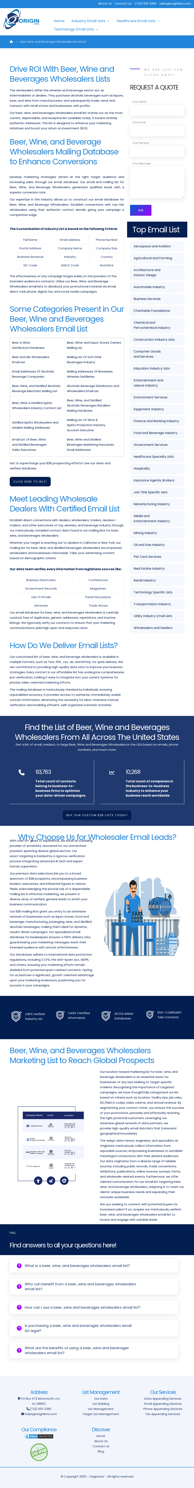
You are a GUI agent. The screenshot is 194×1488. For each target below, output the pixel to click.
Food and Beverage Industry (155, 433)
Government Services (151, 444)
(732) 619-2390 (40, 1409)
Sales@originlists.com (41, 1414)
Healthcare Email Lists (136, 20)
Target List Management (101, 1414)
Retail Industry (145, 580)
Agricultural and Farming (153, 258)
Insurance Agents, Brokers (154, 480)
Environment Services (150, 397)
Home (59, 20)
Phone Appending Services (163, 1409)
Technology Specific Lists (153, 592)
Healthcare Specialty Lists (154, 456)
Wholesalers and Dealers (153, 628)
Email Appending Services (163, 1404)
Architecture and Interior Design (147, 272)
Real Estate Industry (149, 568)
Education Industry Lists (152, 368)
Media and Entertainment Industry (152, 518)
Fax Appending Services (163, 1414)
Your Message (141, 163)
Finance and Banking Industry (156, 421)
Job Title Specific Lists (150, 492)
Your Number (140, 143)
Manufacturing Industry (152, 504)
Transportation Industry (152, 604)
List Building (101, 1404)
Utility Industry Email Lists (153, 616)
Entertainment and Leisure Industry (148, 383)
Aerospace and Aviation (152, 246)
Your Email (139, 122)
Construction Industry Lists (154, 339)
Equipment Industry (149, 409)
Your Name (139, 102)
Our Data (100, 1398)
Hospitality (142, 468)
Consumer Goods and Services (147, 354)
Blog (101, 1451)
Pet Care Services (147, 556)
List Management (101, 1409)
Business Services (147, 299)
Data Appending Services (163, 1398)
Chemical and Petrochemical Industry (152, 325)
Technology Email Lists (74, 29)
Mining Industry (145, 533)
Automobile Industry (149, 287)
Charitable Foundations (152, 310)
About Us (105, 3)
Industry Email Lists (88, 20)
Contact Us (123, 3)
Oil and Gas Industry (149, 545)
